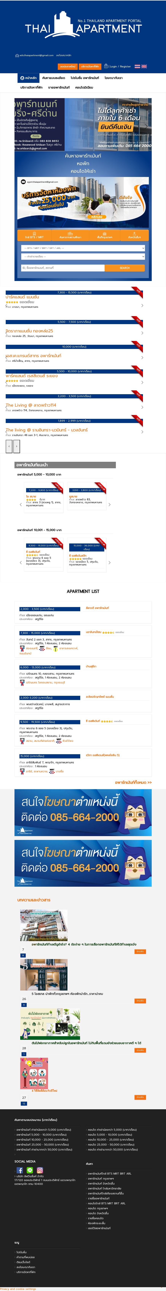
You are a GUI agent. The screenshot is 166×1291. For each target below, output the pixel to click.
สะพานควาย (40, 771)
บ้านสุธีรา (91, 666)
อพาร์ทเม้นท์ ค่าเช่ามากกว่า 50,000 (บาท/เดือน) (44, 1150)
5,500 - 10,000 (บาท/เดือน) (74, 371)
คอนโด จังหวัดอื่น (98, 1213)
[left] (19, 126)
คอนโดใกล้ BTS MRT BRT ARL (106, 1203)
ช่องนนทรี (32, 648)
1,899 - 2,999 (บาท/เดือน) (74, 421)
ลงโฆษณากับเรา (26, 1267)
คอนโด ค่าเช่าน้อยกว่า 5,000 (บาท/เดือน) (112, 1130)
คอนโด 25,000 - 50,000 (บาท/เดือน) (111, 1145)
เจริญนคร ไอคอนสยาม (39, 683)
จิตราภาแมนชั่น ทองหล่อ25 (29, 331)
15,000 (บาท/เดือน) (32, 756)
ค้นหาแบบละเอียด (53, 78)
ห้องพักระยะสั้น (96, 1223)
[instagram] (40, 1171)
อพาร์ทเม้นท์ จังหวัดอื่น (101, 1184)
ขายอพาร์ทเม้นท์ (59, 87)
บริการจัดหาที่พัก (90, 66)
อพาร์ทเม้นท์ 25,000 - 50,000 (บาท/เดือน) (43, 1145)
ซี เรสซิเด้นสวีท (77, 556)
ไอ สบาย (31, 497)
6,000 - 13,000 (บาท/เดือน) (37, 667)
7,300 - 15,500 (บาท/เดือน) (74, 293)
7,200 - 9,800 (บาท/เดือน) (43, 490)
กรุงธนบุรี (59, 683)
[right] (146, 126)
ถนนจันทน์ (25, 654)
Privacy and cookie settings (18, 1289)
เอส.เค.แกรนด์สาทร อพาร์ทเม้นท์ (33, 356)
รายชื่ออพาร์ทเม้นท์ (98, 1199)
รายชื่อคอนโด (95, 1218)
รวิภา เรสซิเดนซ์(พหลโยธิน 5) (102, 755)
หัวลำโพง (68, 741)
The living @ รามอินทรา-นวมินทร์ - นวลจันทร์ (47, 430)
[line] (30, 1171)
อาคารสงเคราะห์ (68, 648)
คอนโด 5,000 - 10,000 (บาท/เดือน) (110, 1135)
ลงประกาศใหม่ (67, 66)
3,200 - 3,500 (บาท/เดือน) (74, 396)
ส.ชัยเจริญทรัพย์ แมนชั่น (100, 697)
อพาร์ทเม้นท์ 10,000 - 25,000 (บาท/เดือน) (42, 1140)
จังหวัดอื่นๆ (134, 235)
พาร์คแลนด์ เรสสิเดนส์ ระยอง (32, 376)
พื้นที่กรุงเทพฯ (104, 235)
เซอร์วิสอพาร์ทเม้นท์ (99, 1228)
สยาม (29, 741)
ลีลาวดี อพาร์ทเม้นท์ (97, 608)
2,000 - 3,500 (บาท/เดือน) (37, 609)
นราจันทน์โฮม (93, 632)
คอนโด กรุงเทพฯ (98, 1208)
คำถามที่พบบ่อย (26, 1257)
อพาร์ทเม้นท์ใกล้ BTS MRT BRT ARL (109, 1174)
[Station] (83, 248)
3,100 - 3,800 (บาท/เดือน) (86, 490)
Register (125, 67)
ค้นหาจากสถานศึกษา (70, 235)
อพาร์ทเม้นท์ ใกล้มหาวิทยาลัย (104, 1189)
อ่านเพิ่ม (140, 951)
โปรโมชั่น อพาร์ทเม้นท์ (85, 78)
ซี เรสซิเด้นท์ (33, 552)
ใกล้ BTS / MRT (34, 235)
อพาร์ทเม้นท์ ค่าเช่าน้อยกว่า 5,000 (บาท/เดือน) (44, 1130)
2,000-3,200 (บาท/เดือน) (36, 698)
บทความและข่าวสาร (33, 900)
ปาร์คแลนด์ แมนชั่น (22, 297)
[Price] (83, 256)
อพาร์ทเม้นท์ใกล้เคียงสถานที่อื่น (106, 1194)
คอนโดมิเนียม (84, 87)
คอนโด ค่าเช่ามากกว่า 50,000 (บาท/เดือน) (113, 1150)
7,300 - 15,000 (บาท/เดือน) (37, 633)
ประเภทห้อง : (31, 619)
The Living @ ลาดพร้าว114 (31, 405)
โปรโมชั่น (21, 1252)
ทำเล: (22, 307)
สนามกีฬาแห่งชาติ (44, 741)
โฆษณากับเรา (114, 78)
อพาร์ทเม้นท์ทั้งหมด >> (133, 782)
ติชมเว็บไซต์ (23, 1262)
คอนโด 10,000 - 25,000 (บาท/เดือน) (111, 1140)
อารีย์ (29, 771)
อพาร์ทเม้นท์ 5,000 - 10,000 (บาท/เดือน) (42, 1135)
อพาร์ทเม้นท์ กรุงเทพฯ (101, 1179)
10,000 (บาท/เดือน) (74, 347)
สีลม (48, 648)
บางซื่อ (60, 771)
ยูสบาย (73, 497)
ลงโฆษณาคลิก (63, 55)
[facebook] (20, 1171)
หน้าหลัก (28, 78)
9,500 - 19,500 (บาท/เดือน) (44, 545)
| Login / (112, 67)
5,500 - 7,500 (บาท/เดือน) (74, 322)
